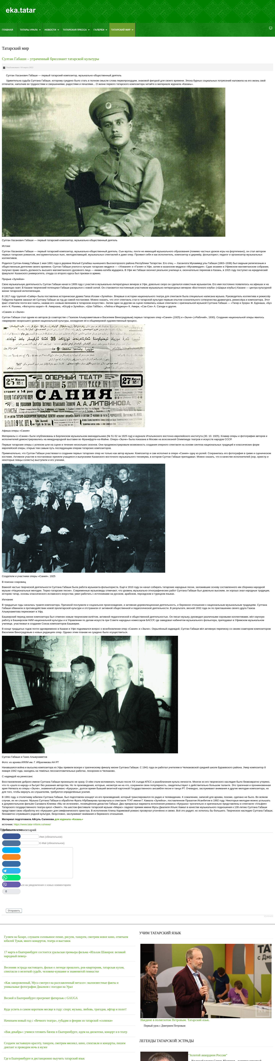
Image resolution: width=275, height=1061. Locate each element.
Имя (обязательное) (50, 836)
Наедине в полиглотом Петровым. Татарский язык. (174, 1020)
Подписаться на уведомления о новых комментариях (40, 884)
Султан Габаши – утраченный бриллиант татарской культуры (50, 59)
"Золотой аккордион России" (207, 1055)
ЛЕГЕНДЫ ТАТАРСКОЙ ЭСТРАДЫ (166, 1041)
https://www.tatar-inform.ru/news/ (32, 824)
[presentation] (35, 899)
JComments (268, 916)
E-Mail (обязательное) (52, 843)
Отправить (14, 910)
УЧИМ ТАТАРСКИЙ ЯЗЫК (160, 933)
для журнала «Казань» (69, 819)
